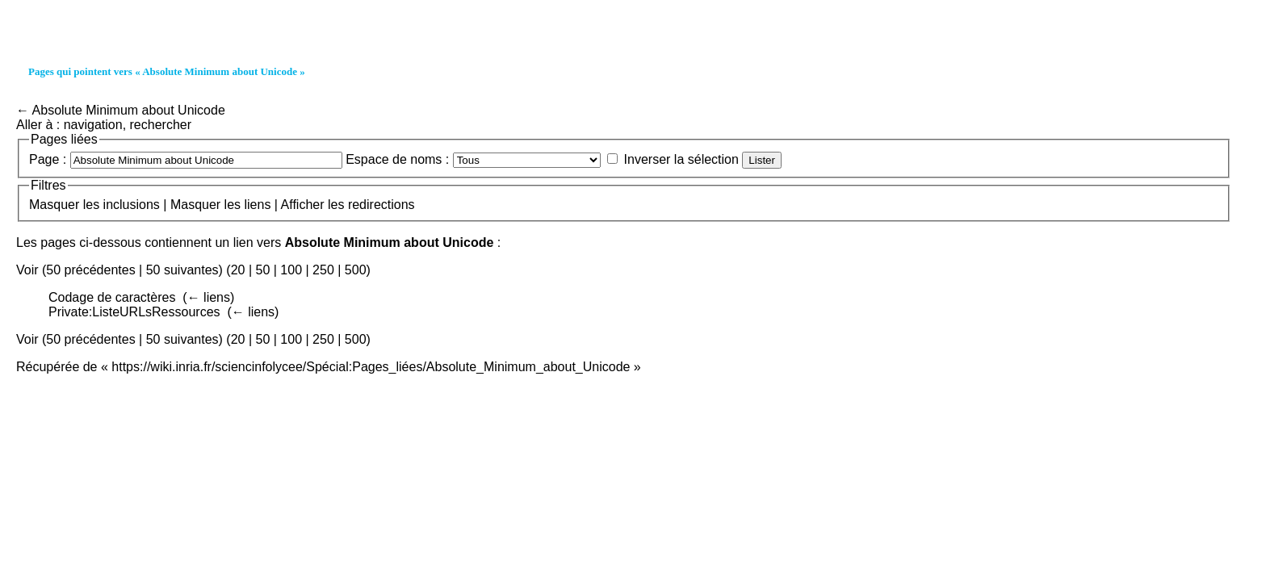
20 (238, 270)
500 (356, 270)
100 (291, 270)
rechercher (160, 125)
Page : (47, 159)
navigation (93, 125)
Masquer (54, 204)
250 (323, 270)
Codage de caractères (111, 297)
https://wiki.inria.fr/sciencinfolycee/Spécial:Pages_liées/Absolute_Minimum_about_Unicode (370, 367)
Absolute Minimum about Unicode (128, 110)
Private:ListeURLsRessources (134, 312)
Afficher (303, 204)
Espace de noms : (397, 159)
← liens (208, 297)
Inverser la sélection (681, 159)
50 (262, 270)
